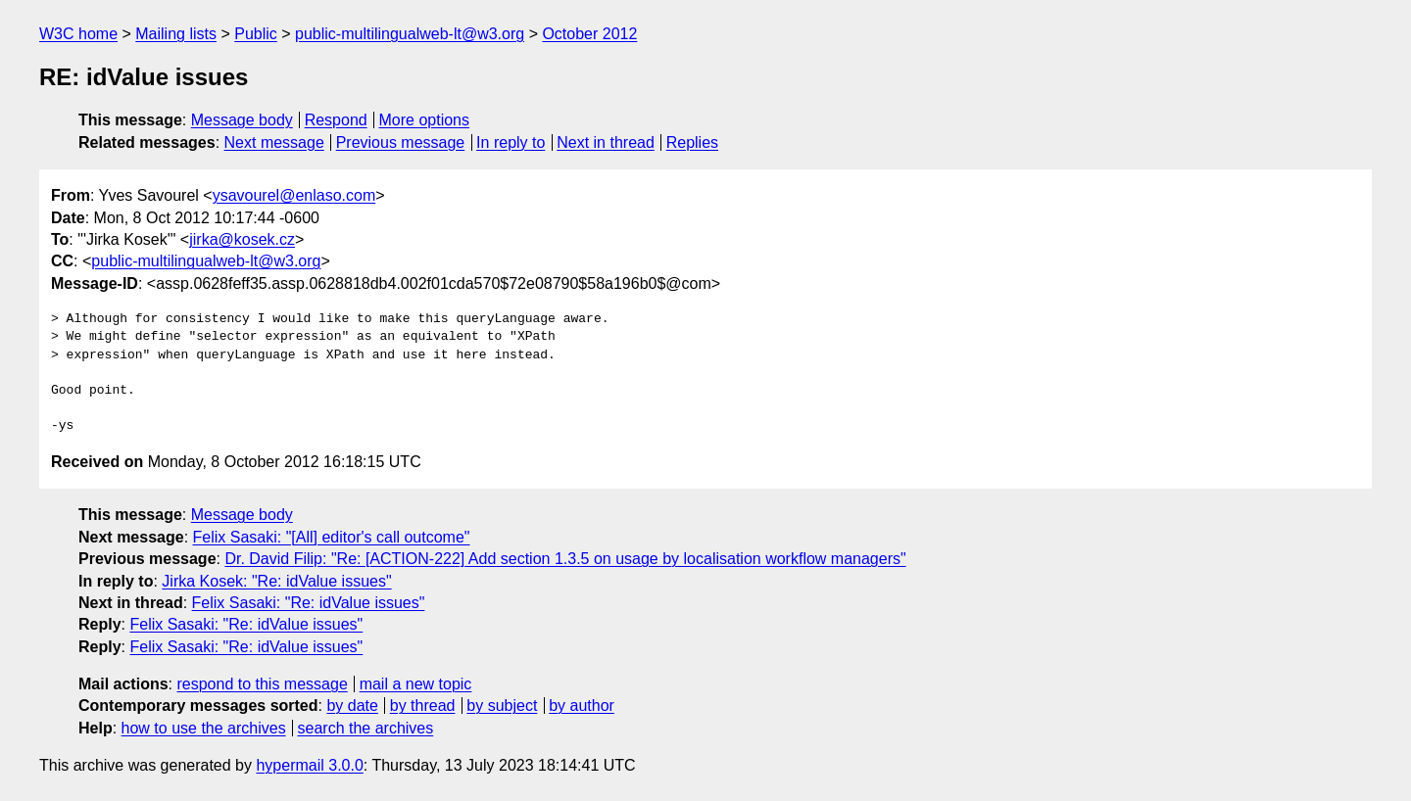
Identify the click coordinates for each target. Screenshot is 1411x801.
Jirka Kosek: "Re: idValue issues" (276, 581)
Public (255, 33)
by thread (423, 705)
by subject (501, 705)
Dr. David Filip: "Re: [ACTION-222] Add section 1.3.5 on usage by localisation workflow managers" (564, 558)
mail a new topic (416, 684)
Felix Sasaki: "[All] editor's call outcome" (331, 537)
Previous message (400, 142)
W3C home (78, 33)
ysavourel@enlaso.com (294, 195)
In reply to (510, 142)
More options (424, 120)
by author (581, 705)
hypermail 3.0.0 (309, 765)
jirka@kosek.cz (242, 239)
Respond (336, 120)
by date (351, 705)
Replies (692, 142)
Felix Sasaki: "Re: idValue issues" (308, 602)
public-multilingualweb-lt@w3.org (409, 33)
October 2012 (589, 33)
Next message (274, 142)
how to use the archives (204, 728)
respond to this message (261, 684)
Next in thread (606, 142)
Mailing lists (176, 33)
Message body (242, 120)
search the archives (366, 728)
